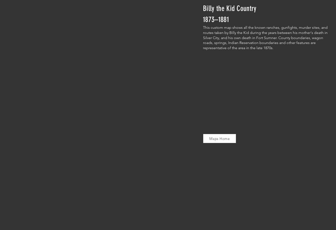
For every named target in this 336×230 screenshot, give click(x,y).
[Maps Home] (219, 138)
